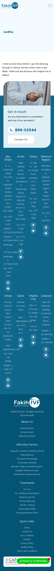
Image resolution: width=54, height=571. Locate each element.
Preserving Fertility (27, 508)
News (27, 527)
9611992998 (47, 342)
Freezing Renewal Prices (27, 512)
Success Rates (27, 432)
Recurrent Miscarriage (27, 458)
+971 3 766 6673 (21, 229)
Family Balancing (27, 501)
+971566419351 (10, 240)
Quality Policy (27, 547)
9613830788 (47, 334)
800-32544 (22, 129)
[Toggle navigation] (50, 5)
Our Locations (27, 535)
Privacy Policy (27, 543)
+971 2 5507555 (46, 217)
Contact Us (21, 139)
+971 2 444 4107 (8, 220)
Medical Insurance (27, 436)
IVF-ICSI (27, 489)
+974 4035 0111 (21, 329)
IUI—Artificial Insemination (27, 493)
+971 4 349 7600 (34, 202)
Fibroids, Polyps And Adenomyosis (27, 466)
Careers (27, 539)
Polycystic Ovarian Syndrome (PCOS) (27, 451)
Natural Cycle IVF (27, 497)
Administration (27, 428)
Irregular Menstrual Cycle (27, 470)
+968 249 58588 (8, 357)
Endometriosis (27, 454)
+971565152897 (10, 232)
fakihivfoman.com (11, 349)
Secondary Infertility (27, 462)
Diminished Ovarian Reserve (27, 474)
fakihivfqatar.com (24, 321)
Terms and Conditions (27, 551)
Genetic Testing (27, 505)
